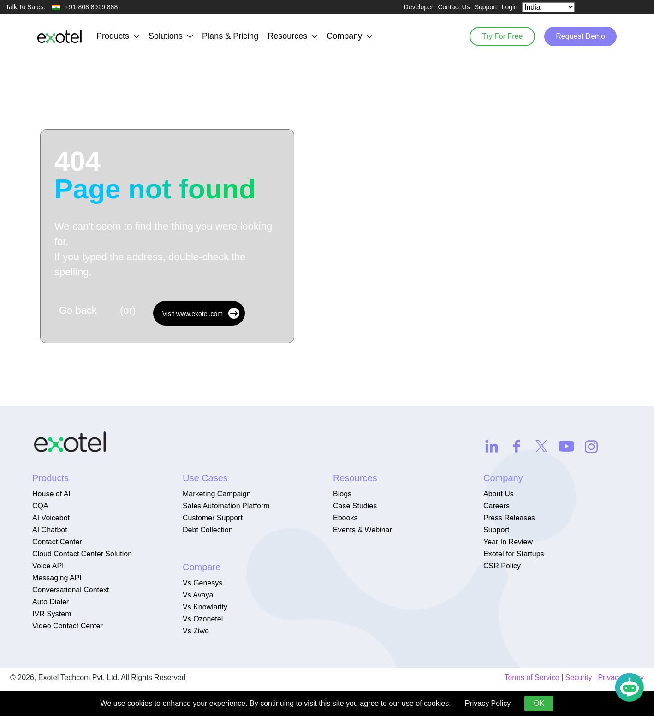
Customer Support (213, 518)
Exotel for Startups (513, 554)
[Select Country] (548, 7)
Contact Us (454, 7)
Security (578, 677)
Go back (78, 310)
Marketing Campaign (217, 494)
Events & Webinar (362, 530)
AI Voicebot (51, 518)
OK (539, 703)
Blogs (342, 494)
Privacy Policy (488, 703)
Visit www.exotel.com (200, 313)
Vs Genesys (202, 583)
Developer (419, 7)
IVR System (51, 614)
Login (509, 7)
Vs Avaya (198, 595)
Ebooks (345, 518)
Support (486, 7)
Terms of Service (531, 677)
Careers (496, 506)
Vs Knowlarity (205, 607)
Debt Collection (208, 530)
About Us (498, 494)
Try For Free (502, 36)
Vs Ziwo (196, 631)
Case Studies (355, 506)
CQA (40, 506)
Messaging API (57, 578)
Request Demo (580, 36)
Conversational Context (70, 590)
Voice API (48, 566)
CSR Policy (502, 566)
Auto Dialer (50, 602)
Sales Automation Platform (226, 506)
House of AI (51, 494)
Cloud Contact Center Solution (82, 554)
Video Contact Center (67, 626)
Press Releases (509, 518)
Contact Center (57, 542)
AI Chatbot (49, 530)
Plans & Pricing (230, 36)
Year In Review (508, 542)
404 (155, 175)
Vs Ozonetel (203, 619)
